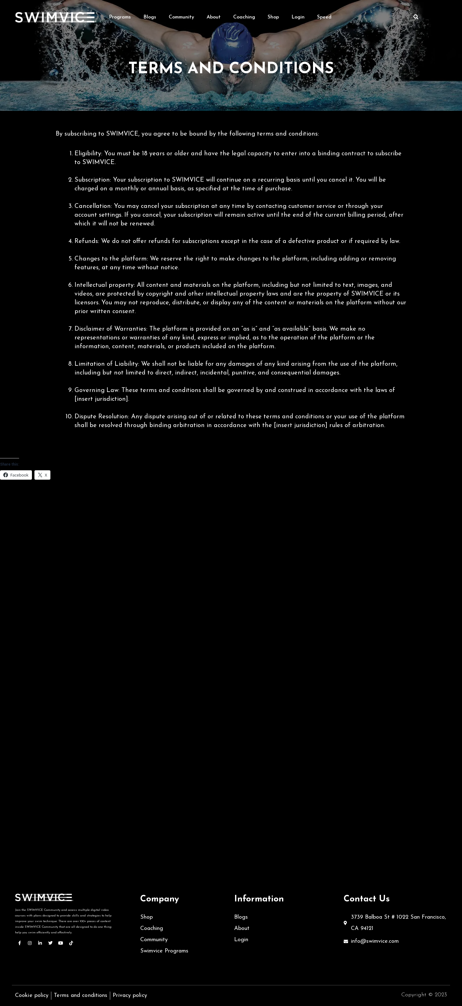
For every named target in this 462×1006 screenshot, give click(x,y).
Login (298, 17)
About (214, 17)
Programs (120, 17)
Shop (273, 17)
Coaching (244, 17)
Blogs (149, 17)
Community (181, 17)
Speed (324, 17)
